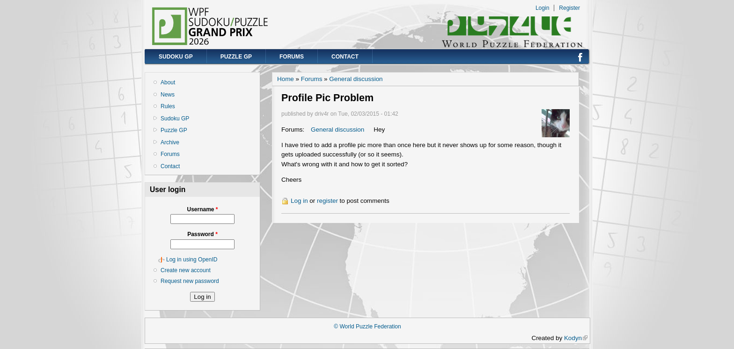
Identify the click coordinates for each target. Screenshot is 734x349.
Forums (291, 56)
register (327, 200)
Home (285, 78)
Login (542, 8)
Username (202, 209)
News (168, 94)
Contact (345, 56)
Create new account (186, 270)
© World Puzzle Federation (367, 326)
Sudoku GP (176, 56)
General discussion (355, 78)
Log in (299, 200)
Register (569, 8)
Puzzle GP (236, 56)
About (168, 82)
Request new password (190, 281)
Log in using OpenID (191, 259)
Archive (170, 142)
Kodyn (575, 338)
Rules (168, 106)
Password (202, 234)
